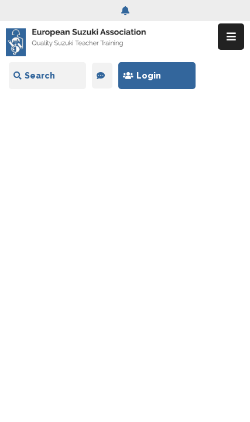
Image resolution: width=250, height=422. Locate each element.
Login (142, 75)
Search (34, 75)
